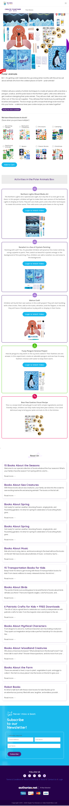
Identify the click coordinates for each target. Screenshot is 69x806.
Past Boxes (29, 10)
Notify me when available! (11, 109)
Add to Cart (9, 165)
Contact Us (52, 780)
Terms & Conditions (14, 780)
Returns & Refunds (31, 780)
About (43, 780)
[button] (65, 3)
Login (61, 780)
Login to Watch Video (34, 210)
